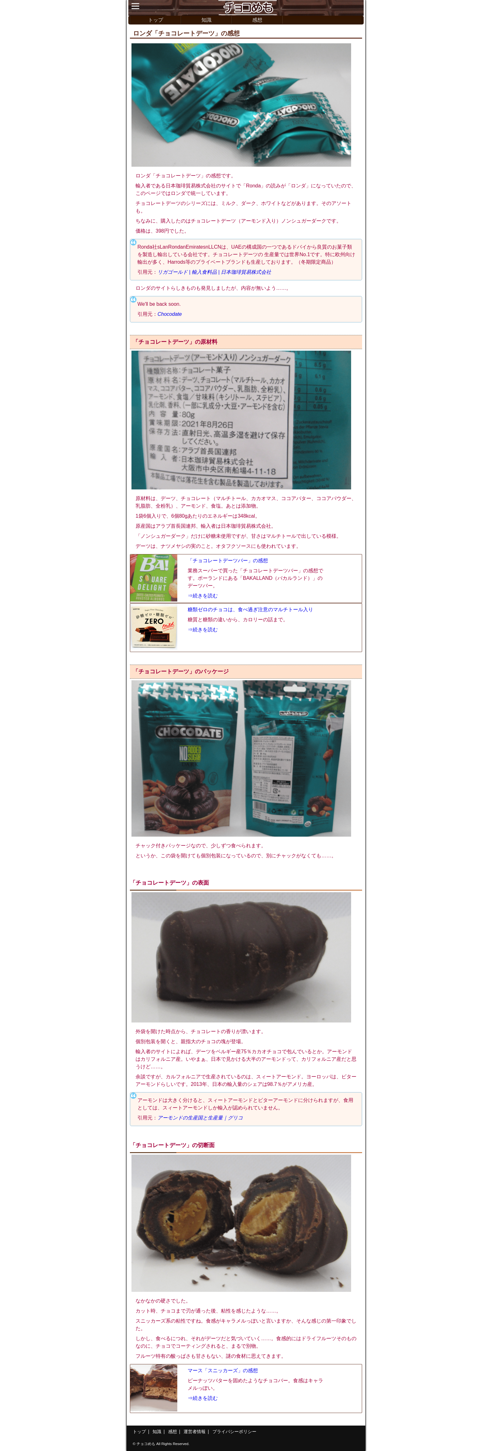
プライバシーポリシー (234, 1431)
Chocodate (170, 314)
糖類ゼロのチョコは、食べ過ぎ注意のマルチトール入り (250, 609)
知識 (206, 20)
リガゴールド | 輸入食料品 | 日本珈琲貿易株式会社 (214, 272)
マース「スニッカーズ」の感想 (223, 1370)
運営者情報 (195, 1431)
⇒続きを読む (203, 595)
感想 (257, 20)
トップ (155, 20)
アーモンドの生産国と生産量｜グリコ (200, 1117)
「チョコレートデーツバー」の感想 (228, 560)
